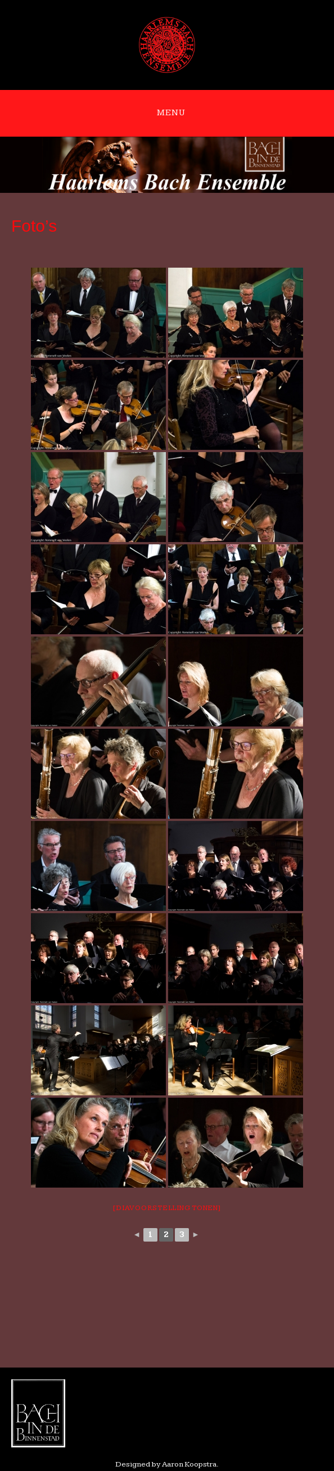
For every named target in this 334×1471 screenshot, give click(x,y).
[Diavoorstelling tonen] (166, 1207)
